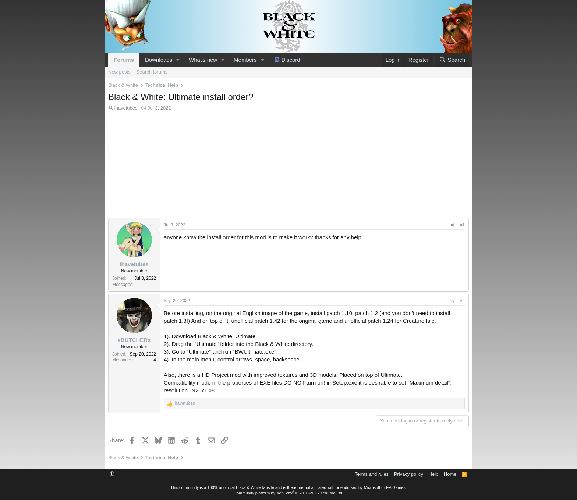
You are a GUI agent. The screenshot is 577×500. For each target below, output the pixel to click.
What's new (203, 60)
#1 (462, 225)
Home (450, 474)
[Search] (452, 60)
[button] (178, 60)
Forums (124, 60)
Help (434, 474)
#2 (462, 300)
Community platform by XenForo (288, 493)
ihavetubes (126, 108)
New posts (119, 72)
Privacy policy (408, 474)
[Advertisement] (288, 166)
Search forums (152, 72)
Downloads (158, 60)
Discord (291, 60)
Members (245, 60)
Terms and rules (372, 474)
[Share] (452, 225)
